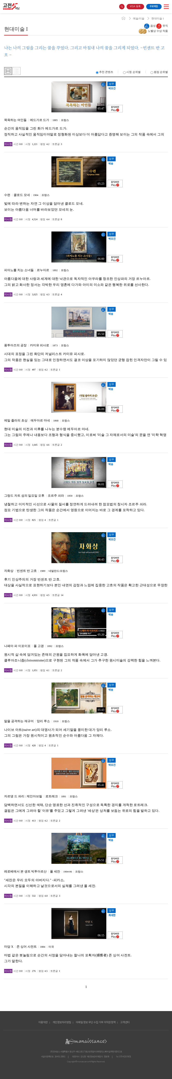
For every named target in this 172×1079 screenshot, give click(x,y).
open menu (166, 6)
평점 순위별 (159, 72)
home (123, 18)
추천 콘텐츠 (104, 72)
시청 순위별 (131, 72)
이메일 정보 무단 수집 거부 (89, 1022)
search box (122, 6)
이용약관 (43, 1022)
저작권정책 (109, 1022)
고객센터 (124, 1022)
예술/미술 (139, 18)
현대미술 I (157, 18)
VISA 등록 (135, 6)
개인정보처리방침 (61, 1022)
